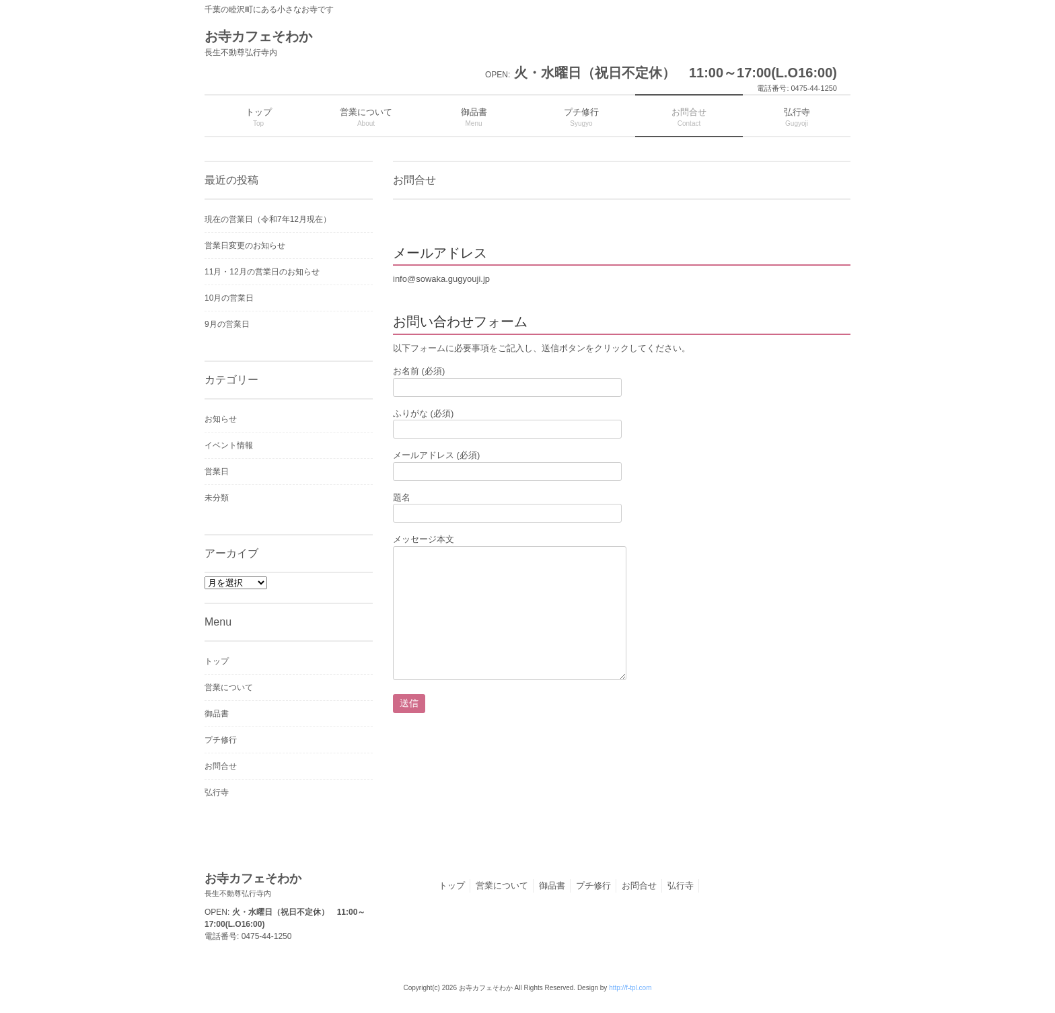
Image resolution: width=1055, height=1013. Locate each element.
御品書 (217, 713)
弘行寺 (217, 792)
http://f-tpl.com (630, 987)
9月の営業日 (227, 324)
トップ (217, 661)
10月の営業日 (229, 298)
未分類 (217, 497)
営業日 (217, 471)
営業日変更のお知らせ (245, 245)
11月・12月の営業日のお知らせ (262, 271)
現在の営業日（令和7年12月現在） (268, 219)
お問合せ (221, 766)
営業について (229, 687)
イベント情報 (229, 445)
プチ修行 (221, 740)
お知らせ (221, 419)
